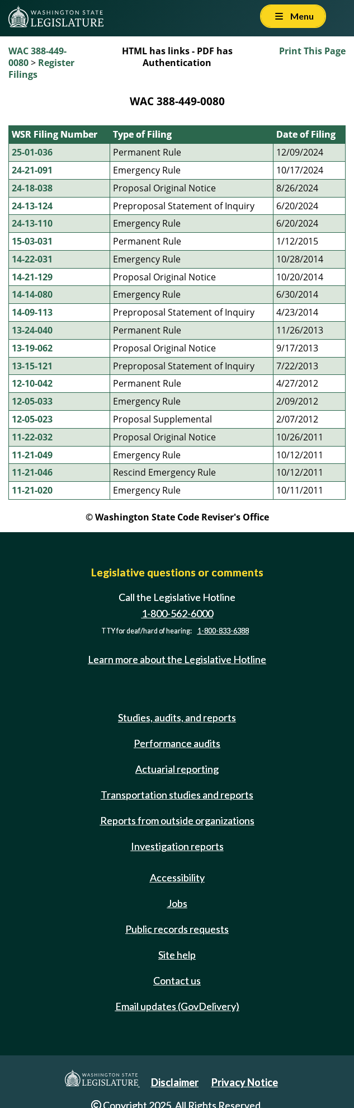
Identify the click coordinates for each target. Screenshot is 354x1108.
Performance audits (177, 743)
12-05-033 (32, 401)
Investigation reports (177, 846)
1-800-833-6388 (223, 631)
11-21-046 (32, 472)
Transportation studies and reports (177, 794)
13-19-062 (32, 348)
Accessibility (177, 877)
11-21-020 (32, 490)
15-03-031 (32, 241)
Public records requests (177, 929)
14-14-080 (32, 294)
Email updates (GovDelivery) (177, 1006)
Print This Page (312, 51)
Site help (177, 955)
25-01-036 (32, 152)
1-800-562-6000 (177, 613)
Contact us (177, 980)
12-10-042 (32, 383)
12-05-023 (32, 419)
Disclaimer (175, 1082)
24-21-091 (32, 170)
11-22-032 (32, 437)
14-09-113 (32, 312)
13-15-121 (32, 366)
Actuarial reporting (177, 769)
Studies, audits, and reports (177, 717)
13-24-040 (32, 330)
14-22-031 (32, 259)
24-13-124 (32, 206)
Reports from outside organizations (177, 820)
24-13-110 (32, 223)
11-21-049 (32, 455)
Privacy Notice (244, 1082)
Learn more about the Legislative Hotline (177, 659)
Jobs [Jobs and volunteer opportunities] (177, 903)
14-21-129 (32, 277)
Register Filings (41, 69)
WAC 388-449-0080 (37, 57)
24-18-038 (32, 188)
